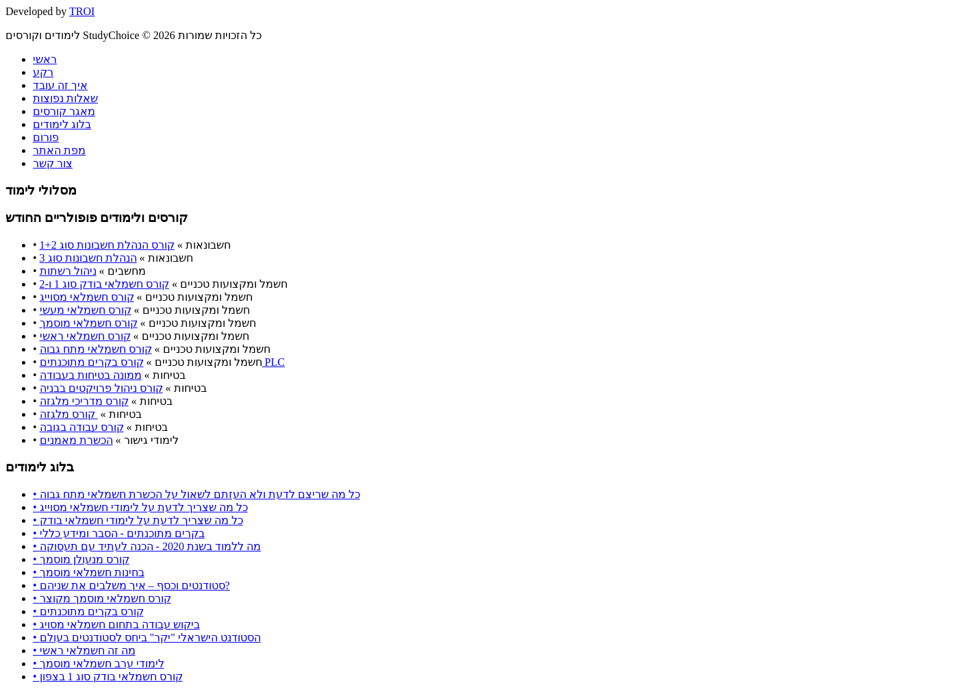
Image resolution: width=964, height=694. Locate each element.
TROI (81, 11)
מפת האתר (59, 150)
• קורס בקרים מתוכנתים (88, 611)
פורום (46, 137)
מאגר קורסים (64, 111)
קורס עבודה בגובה (82, 427)
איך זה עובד (60, 85)
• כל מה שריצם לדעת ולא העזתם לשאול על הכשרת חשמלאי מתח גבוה (196, 494)
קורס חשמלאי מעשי (85, 310)
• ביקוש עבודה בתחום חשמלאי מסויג (116, 624)
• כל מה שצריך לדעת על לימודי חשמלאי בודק (138, 520)
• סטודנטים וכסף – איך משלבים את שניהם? (131, 585)
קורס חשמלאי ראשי (85, 336)
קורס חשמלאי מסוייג (87, 297)
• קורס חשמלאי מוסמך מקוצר (102, 598)
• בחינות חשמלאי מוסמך (88, 572)
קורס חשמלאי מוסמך (89, 323)
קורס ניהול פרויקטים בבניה (101, 388)
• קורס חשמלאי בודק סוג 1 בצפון (108, 676)
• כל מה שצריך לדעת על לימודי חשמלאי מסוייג (140, 507)
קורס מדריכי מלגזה (84, 401)
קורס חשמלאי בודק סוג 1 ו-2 (104, 284)
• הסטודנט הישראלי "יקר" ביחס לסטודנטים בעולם (147, 637)
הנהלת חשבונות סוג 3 (88, 258)
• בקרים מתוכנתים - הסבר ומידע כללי (119, 533)
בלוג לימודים (62, 124)
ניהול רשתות (68, 271)
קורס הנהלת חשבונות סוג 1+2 (107, 245)
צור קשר (53, 163)
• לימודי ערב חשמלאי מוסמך (98, 663)
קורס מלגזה (69, 414)
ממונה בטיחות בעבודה (91, 375)
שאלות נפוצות (65, 98)
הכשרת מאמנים (76, 440)
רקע (43, 72)
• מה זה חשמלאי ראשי (84, 650)
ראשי (45, 59)
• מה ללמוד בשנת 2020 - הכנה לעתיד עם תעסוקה (147, 546)
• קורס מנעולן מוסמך (81, 559)
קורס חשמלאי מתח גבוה (96, 349)
